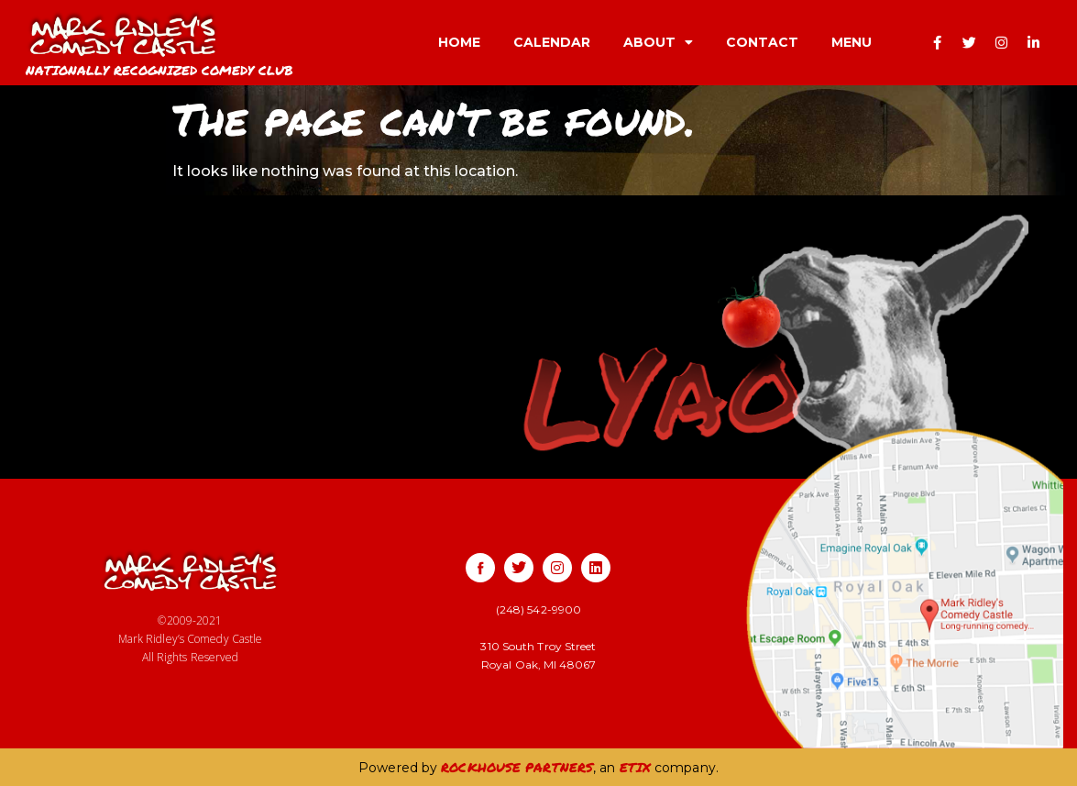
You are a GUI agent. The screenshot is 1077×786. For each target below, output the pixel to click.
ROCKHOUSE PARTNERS (517, 767)
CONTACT (762, 42)
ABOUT (658, 42)
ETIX (635, 767)
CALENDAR (551, 42)
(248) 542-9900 (538, 609)
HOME (459, 42)
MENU (851, 42)
